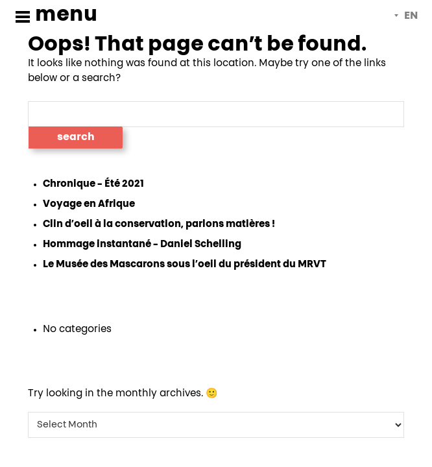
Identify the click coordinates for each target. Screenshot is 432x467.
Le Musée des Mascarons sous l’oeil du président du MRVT (184, 264)
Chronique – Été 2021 (93, 184)
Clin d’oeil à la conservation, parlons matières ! (159, 224)
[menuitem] (406, 16)
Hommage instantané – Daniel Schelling (142, 244)
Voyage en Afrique (89, 204)
